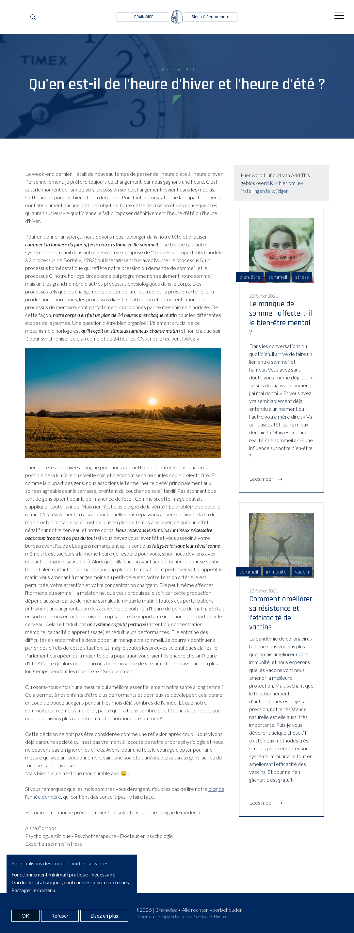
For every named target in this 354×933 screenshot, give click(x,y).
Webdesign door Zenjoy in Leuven (158, 916)
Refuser (60, 915)
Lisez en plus (104, 915)
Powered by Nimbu (209, 916)
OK (25, 915)
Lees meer (261, 478)
